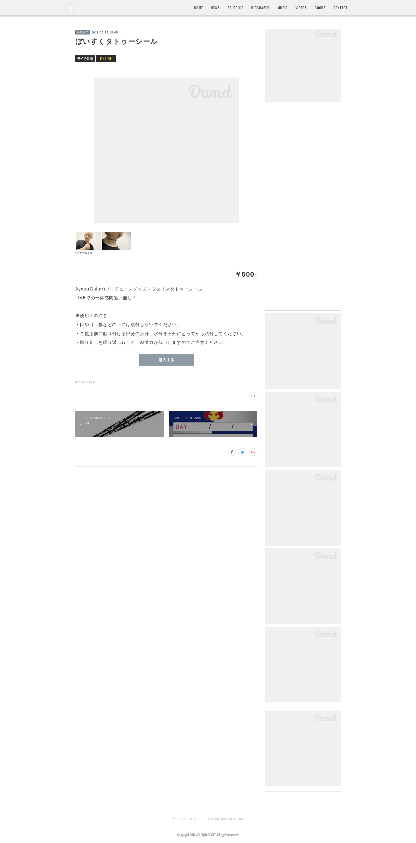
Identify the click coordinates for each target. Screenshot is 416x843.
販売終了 (83, 32)
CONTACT (340, 8)
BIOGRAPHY (260, 8)
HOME (198, 8)
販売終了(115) (85, 381)
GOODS (320, 8)
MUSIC (283, 8)
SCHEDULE (235, 8)
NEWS (215, 8)
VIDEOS (301, 8)
